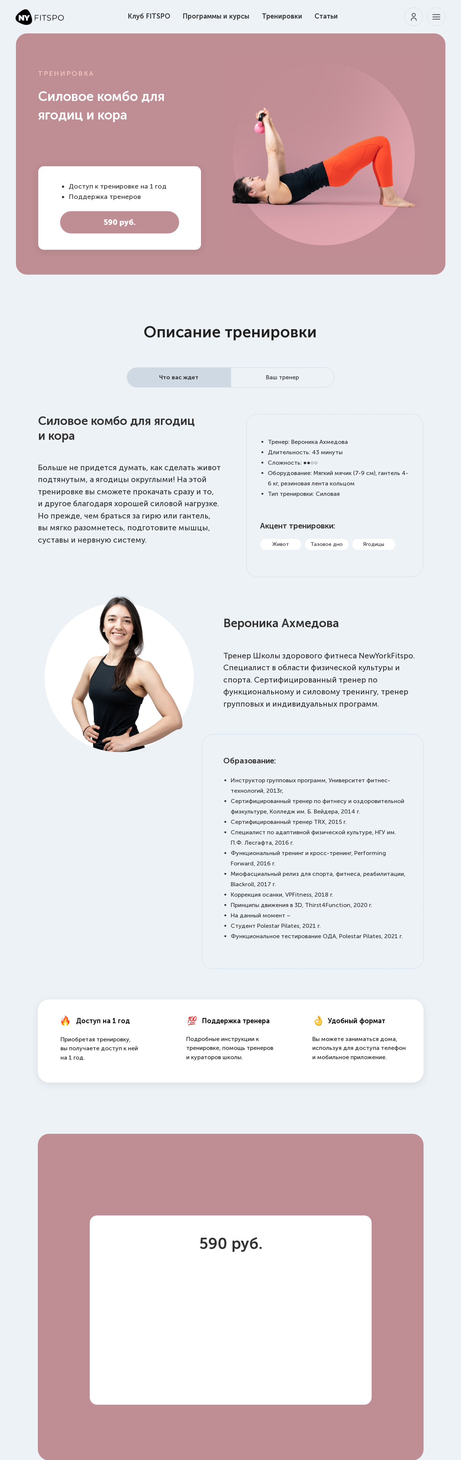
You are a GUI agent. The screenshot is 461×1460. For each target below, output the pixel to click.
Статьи (326, 16)
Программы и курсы (215, 16)
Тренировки (282, 16)
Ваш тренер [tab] (282, 377)
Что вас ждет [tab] (178, 377)
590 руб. (119, 222)
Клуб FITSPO (149, 16)
